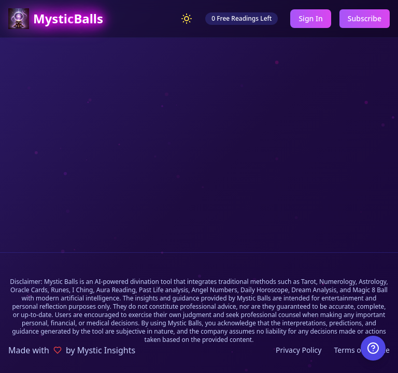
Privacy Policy (298, 350)
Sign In (310, 18)
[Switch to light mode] (186, 18)
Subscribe (364, 18)
